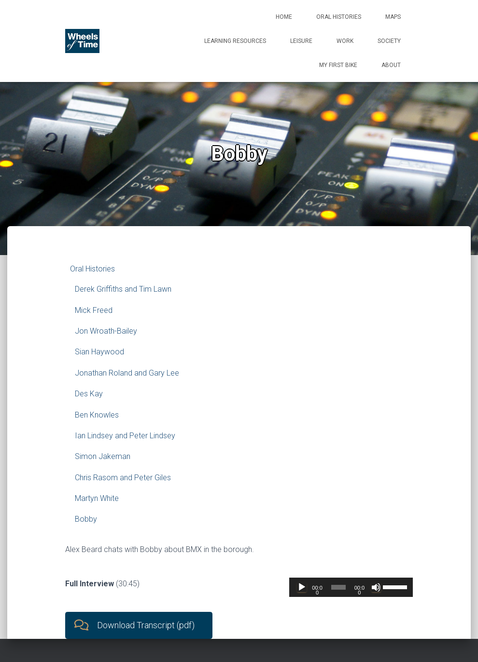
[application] (351, 587)
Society (389, 41)
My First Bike (338, 65)
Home (284, 17)
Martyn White (97, 498)
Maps (393, 17)
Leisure (301, 41)
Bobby (86, 519)
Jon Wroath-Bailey (106, 331)
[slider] (338, 587)
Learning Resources (235, 41)
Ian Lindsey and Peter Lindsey (125, 435)
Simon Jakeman (102, 456)
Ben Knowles (97, 414)
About (391, 65)
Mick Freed (93, 310)
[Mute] (376, 587)
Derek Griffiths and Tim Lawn (123, 289)
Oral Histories (338, 17)
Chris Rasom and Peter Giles (123, 477)
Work (345, 41)
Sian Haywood (99, 351)
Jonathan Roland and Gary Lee (127, 373)
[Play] (302, 587)
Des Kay (89, 393)
